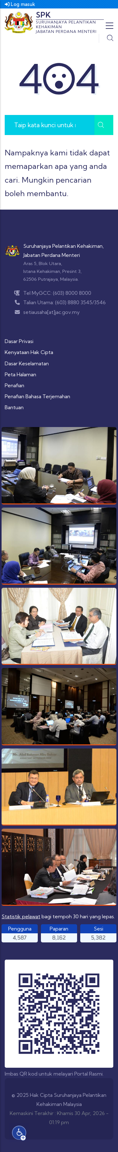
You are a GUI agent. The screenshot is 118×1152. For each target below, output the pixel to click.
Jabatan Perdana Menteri (51, 255)
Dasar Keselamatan (27, 363)
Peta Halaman (20, 374)
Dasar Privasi (19, 341)
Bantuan (14, 407)
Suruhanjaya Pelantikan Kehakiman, (63, 246)
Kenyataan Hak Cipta (29, 352)
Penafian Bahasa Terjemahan (37, 396)
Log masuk (20, 4)
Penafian (14, 385)
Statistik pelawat (21, 916)
